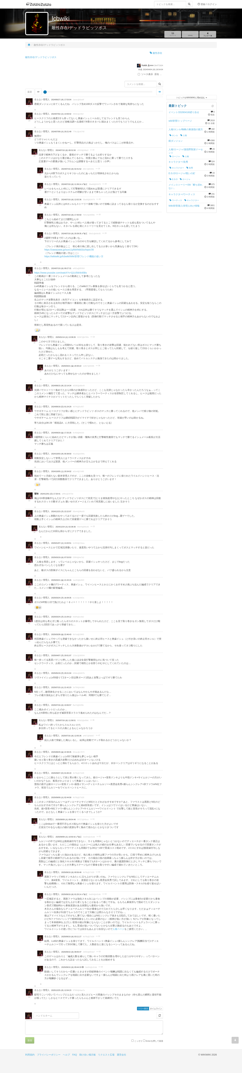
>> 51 (92, 819)
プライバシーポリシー (49, 1054)
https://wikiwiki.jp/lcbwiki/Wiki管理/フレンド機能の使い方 (73, 256)
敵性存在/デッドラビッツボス (40, 57)
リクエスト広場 (106, 1054)
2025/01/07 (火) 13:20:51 (61, 543)
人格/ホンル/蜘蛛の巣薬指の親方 (186, 129)
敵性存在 (156, 53)
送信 (29, 1040)
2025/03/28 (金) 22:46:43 (61, 634)
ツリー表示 (143, 1008)
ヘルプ (66, 1054)
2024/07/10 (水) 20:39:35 (71, 234)
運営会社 (121, 1054)
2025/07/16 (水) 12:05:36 (71, 736)
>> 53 (98, 872)
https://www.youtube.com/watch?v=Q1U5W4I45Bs (60, 272)
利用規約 (30, 1054)
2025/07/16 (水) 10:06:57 (61, 705)
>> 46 (92, 720)
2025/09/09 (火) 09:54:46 (66, 819)
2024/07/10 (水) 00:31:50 (66, 150)
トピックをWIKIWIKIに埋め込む (191, 97)
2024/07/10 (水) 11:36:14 (71, 184)
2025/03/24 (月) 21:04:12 (61, 617)
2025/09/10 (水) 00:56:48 (71, 872)
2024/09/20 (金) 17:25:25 (61, 433)
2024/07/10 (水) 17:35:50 (71, 215)
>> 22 (92, 337)
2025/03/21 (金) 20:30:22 (71, 366)
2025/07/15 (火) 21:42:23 (61, 687)
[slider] (45, 92)
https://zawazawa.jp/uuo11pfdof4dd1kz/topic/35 (69, 249)
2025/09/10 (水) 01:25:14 (71, 894)
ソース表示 (145, 74)
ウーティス (175, 200)
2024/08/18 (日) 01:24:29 (61, 407)
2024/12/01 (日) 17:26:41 (50, 494)
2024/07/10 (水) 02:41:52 (71, 169)
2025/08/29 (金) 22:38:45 (61, 752)
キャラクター (176, 168)
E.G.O (173, 179)
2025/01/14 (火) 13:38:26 (66, 337)
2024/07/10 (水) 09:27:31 (61, 268)
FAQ (74, 1054)
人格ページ (118, 929)
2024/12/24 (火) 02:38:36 (66, 527)
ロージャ (174, 156)
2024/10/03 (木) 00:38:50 (61, 454)
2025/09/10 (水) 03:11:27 (71, 937)
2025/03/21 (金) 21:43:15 (61, 580)
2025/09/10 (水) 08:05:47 (71, 952)
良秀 (189, 168)
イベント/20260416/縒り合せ (184, 112)
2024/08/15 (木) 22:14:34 (61, 386)
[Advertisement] (191, 72)
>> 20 (98, 169)
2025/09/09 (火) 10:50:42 (66, 837)
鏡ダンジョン (176, 140)
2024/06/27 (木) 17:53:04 (61, 100)
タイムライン (156, 1008)
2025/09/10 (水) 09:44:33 (71, 967)
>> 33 (92, 526)
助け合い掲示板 (87, 1054)
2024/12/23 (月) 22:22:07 (61, 511)
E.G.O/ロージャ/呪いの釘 (182, 173)
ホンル (173, 135)
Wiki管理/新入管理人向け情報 (184, 205)
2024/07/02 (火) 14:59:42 (61, 114)
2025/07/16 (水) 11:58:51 (66, 720)
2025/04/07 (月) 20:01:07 (61, 655)
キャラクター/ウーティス (182, 194)
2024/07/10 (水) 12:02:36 (71, 200)
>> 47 (98, 735)
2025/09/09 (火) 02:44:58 (61, 797)
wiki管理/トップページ (180, 120)
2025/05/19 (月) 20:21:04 (61, 673)
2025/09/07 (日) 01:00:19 (61, 773)
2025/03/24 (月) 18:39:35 (61, 598)
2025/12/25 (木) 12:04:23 (61, 990)
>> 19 (92, 150)
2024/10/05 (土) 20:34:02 (61, 471)
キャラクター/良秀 (178, 161)
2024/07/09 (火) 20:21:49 (61, 132)
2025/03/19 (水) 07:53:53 (61, 557)
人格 (183, 135)
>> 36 (98, 366)
